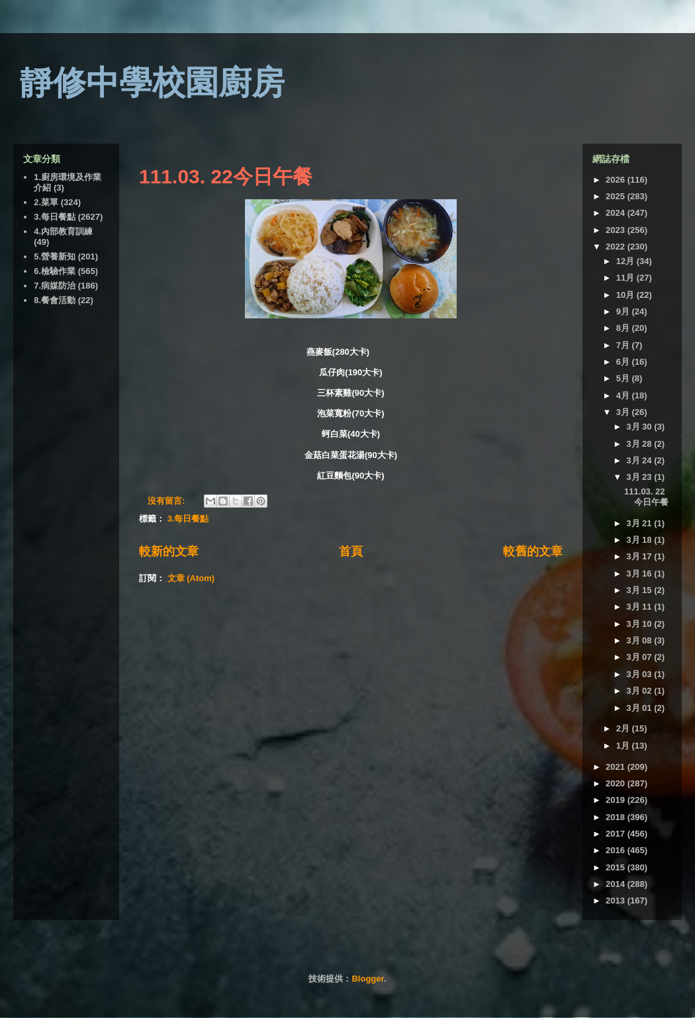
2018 (616, 817)
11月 (626, 278)
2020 (616, 783)
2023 (616, 230)
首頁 (351, 551)
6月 (624, 362)
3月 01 (640, 708)
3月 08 (640, 640)
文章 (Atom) (191, 578)
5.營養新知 (54, 256)
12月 (626, 261)
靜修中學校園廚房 (152, 82)
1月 (624, 746)
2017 (616, 834)
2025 (616, 196)
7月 (624, 345)
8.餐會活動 (54, 300)
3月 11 (640, 607)
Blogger (367, 979)
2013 (616, 900)
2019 (616, 800)
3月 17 (640, 556)
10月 (626, 295)
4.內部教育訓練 (63, 231)
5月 (624, 378)
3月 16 (640, 573)
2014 (616, 884)
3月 (624, 412)
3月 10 (640, 624)
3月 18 (640, 540)
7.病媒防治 (54, 286)
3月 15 (640, 590)
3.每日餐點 (188, 519)
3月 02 (640, 691)
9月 (624, 311)
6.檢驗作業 (54, 271)
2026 (616, 180)
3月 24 (640, 460)
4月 (624, 395)
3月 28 (640, 444)
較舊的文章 (533, 551)
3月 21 (640, 523)
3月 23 (640, 477)
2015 (616, 867)
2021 (616, 767)
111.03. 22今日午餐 (225, 176)
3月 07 (640, 657)
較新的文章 (169, 551)
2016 (616, 850)
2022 (616, 247)
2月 (624, 728)
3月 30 (640, 427)
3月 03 (640, 674)
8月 (624, 328)
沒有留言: (167, 501)
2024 (616, 213)
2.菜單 (46, 202)
